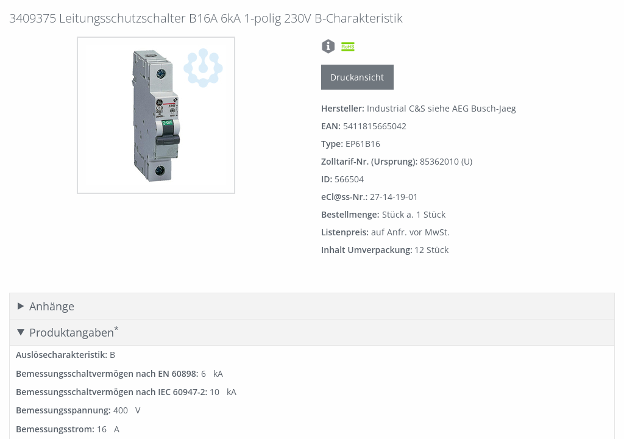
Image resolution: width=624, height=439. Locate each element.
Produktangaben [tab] (74, 332)
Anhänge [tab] (51, 306)
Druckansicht (357, 77)
